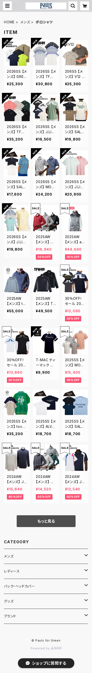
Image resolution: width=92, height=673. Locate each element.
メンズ (25, 22)
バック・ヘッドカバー (19, 586)
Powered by (46, 648)
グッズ (8, 601)
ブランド (10, 616)
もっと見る (46, 521)
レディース (12, 571)
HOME (9, 22)
